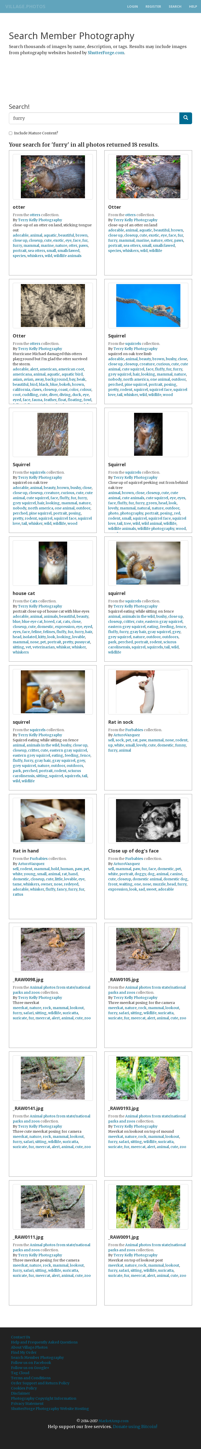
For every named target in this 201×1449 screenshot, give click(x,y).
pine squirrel (135, 384)
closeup (35, 240)
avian (28, 379)
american (48, 369)
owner (46, 884)
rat (135, 740)
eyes (181, 498)
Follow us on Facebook (31, 1362)
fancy (62, 889)
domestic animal (147, 879)
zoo (87, 1018)
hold (55, 869)
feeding (167, 626)
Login (132, 6)
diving (65, 394)
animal (36, 235)
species (19, 255)
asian (17, 379)
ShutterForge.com (106, 52)
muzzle (159, 884)
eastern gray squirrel (163, 621)
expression (65, 626)
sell (111, 740)
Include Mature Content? (33, 133)
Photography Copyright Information (43, 1398)
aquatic (50, 235)
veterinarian (44, 647)
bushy (171, 359)
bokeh (64, 384)
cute (48, 240)
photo (113, 513)
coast (63, 389)
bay (72, 379)
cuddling (30, 394)
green (151, 503)
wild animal (151, 523)
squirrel (141, 389)
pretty (113, 389)
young (30, 874)
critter (128, 621)
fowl (87, 400)
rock (47, 1008)
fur (85, 240)
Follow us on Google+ (30, 1367)
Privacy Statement (27, 1403)
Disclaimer (20, 1393)
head (163, 503)
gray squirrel (159, 631)
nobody (115, 379)
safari (28, 1013)
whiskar (63, 647)
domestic (45, 626)
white (119, 745)
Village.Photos (24, 6)
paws (83, 245)
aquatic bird (72, 374)
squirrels (133, 343)
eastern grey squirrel (127, 626)
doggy (140, 874)
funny (180, 745)
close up (20, 240)
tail (119, 394)
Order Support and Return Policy (40, 1383)
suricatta (70, 1013)
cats (66, 621)
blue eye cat (32, 621)
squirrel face (160, 389)
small (51, 250)
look (173, 503)
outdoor (178, 379)
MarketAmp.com (113, 1421)
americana (22, 374)
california (21, 389)
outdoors (170, 637)
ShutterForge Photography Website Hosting (50, 1408)
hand (73, 874)
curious (163, 364)
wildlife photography (155, 528)
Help (193, 6)
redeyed (71, 884)
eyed (17, 400)
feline (36, 631)
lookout (77, 1008)
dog (151, 874)
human (67, 869)
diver (53, 394)
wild (48, 255)
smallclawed (68, 250)
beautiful (66, 235)
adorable (20, 235)
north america (136, 379)
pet (43, 642)
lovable (78, 637)
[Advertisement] (101, 72)
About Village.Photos (29, 1347)
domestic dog (175, 879)
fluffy (160, 369)
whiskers (35, 255)
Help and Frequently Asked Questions (44, 1342)
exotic (58, 240)
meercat (42, 1018)
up (110, 745)
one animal (160, 379)
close (182, 359)
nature (61, 245)
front (113, 884)
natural (143, 508)
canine (176, 874)
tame (17, 884)
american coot (71, 369)
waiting (126, 884)
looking (148, 374)
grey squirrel (119, 374)
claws (36, 389)
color (73, 389)
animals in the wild (138, 616)
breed (49, 621)
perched (115, 384)
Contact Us (20, 1337)
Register (153, 6)
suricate (20, 1018)
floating (75, 400)
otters (35, 215)
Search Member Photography (37, 1357)
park (112, 642)
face (77, 240)
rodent (126, 389)
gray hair (138, 631)
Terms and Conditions (31, 1378)
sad (142, 889)
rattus (18, 894)
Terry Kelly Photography (40, 220)
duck (76, 394)
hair (136, 374)
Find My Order (24, 1352)
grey (176, 631)
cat (58, 621)
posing (170, 384)
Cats (33, 601)
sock (120, 740)
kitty (42, 637)
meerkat (20, 1008)
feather (50, 400)
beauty (145, 359)
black (44, 384)
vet (28, 647)
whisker (131, 394)
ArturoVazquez (126, 735)
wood (168, 394)
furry (17, 245)
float (62, 400)
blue (54, 384)
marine (47, 245)
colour (85, 389)
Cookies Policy (24, 1388)
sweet (151, 889)
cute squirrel (133, 369)
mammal (31, 245)
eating (153, 626)
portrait (19, 250)
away (39, 379)
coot (17, 394)
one (137, 884)
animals (51, 616)
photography (131, 513)
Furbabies (134, 730)
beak (81, 379)
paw (142, 740)
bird (33, 384)
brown (82, 235)
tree (127, 523)
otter (73, 245)
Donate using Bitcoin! (135, 1426)
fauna (37, 400)
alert (34, 369)
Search (175, 6)
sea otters (36, 250)
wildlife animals (67, 255)
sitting (18, 647)
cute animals (133, 498)
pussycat (82, 642)
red (177, 513)
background (56, 379)
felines (49, 631)
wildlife (155, 250)
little (59, 879)
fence (181, 626)
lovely (113, 508)
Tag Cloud (20, 1373)
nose (34, 642)
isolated (30, 637)
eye (68, 240)
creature (147, 364)
